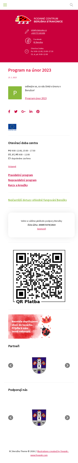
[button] (10, 365)
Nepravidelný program (22, 180)
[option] (39, 365)
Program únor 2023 (36, 98)
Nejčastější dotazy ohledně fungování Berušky (37, 200)
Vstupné (12, 166)
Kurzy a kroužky (18, 185)
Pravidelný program (20, 175)
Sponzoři (41, 228)
